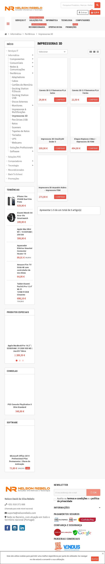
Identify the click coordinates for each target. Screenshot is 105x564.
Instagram (15, 528)
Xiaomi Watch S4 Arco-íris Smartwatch (24, 215)
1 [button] (17, 360)
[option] (20, 337)
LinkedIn (22, 528)
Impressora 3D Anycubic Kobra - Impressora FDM (52, 188)
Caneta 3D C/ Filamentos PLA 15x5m (85, 91)
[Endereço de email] (70, 492)
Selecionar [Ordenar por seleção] (43, 51)
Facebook (7, 528)
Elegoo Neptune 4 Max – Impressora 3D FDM (85, 140)
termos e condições (77, 498)
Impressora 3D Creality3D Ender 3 (52, 140)
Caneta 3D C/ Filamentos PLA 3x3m (52, 91)
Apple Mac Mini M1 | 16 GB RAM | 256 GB (24, 232)
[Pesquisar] (80, 5)
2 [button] (20, 360)
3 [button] (23, 360)
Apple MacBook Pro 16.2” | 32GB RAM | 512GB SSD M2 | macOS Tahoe (20, 348)
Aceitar (95, 558)
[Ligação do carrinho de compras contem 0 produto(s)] (95, 12)
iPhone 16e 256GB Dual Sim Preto (24, 199)
